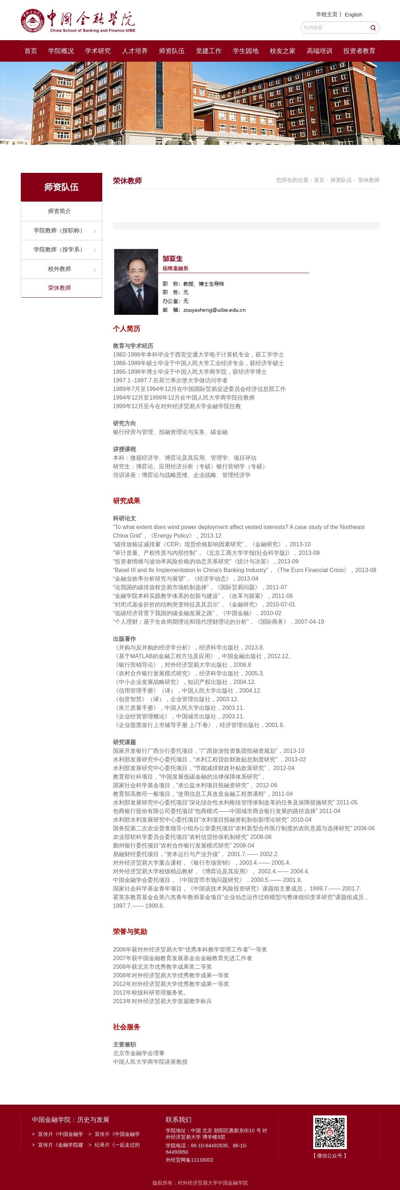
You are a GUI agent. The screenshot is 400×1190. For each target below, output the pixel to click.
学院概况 (61, 51)
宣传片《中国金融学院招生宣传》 (114, 1134)
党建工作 (209, 51)
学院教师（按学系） (59, 249)
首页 (30, 51)
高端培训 (320, 51)
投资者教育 (359, 51)
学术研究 (98, 51)
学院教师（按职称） (59, 230)
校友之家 (283, 51)
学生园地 (246, 51)
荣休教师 (59, 288)
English (353, 14)
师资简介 (59, 211)
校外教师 (59, 269)
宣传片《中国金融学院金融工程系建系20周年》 (57, 1134)
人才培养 (135, 51)
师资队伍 (172, 51)
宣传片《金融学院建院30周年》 (57, 1145)
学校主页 (327, 14)
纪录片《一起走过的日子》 (114, 1145)
